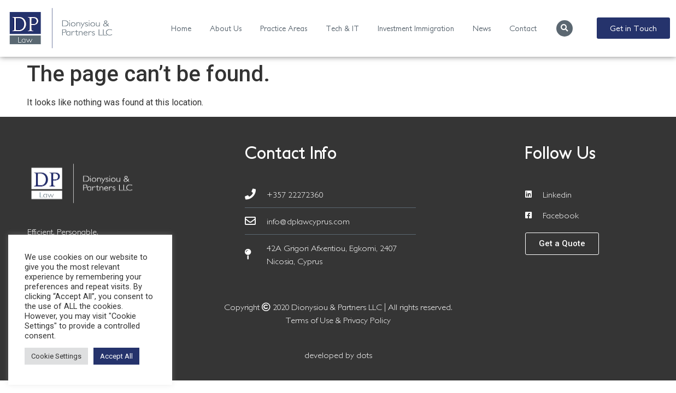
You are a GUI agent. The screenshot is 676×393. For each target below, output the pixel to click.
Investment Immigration (416, 28)
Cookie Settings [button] (56, 356)
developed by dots (338, 355)
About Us (226, 28)
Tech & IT (342, 28)
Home (181, 28)
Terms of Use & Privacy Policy (338, 320)
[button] (564, 28)
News (482, 28)
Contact (523, 28)
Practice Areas (283, 28)
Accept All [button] (116, 356)
